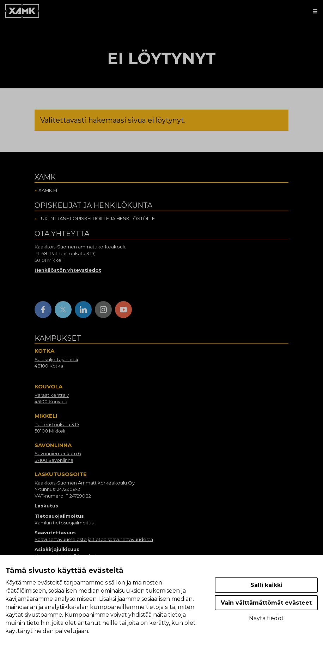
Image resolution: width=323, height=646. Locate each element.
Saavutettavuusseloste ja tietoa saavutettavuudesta (94, 539)
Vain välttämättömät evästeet (266, 602)
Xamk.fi (47, 190)
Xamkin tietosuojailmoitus (64, 522)
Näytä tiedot (266, 618)
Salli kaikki (266, 585)
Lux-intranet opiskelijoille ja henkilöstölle (96, 218)
